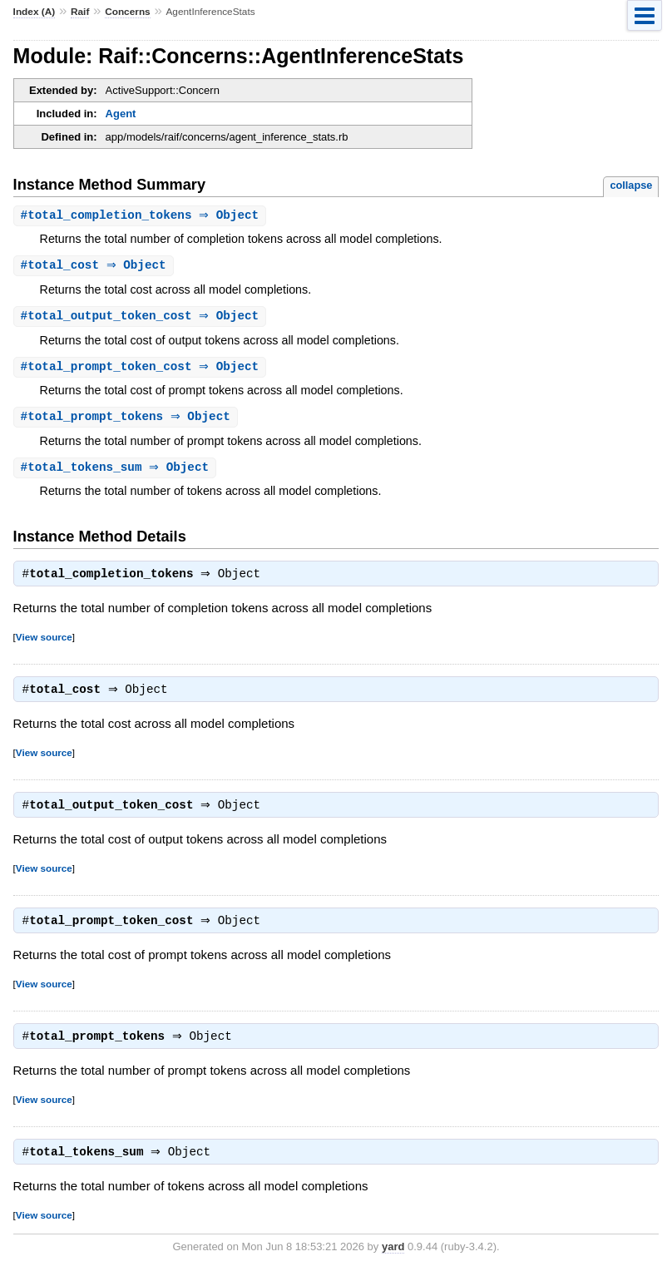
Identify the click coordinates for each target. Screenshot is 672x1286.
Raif (80, 11)
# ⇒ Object (142, 216)
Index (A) (34, 11)
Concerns (128, 11)
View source (44, 643)
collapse (631, 185)
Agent (121, 113)
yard (393, 1261)
